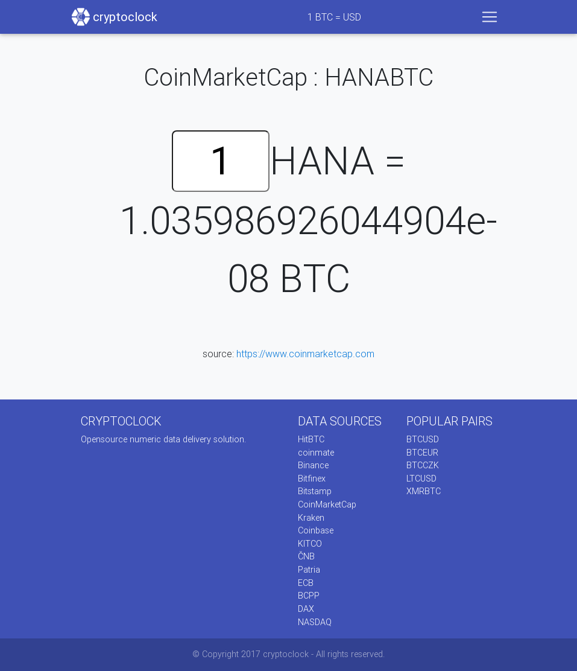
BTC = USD (334, 17)
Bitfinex (312, 478)
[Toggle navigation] (489, 16)
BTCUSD (422, 439)
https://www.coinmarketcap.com (305, 354)
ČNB (306, 556)
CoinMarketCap (327, 504)
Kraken (311, 517)
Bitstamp (315, 491)
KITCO (310, 543)
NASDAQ (315, 622)
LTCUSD (421, 478)
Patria (309, 569)
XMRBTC (423, 491)
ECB (306, 582)
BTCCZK (422, 465)
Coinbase (315, 530)
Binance (313, 465)
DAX (306, 608)
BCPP (309, 595)
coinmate (316, 452)
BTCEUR (422, 452)
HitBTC (311, 439)
